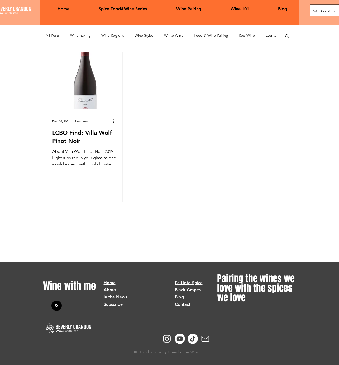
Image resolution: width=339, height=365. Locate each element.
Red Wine (247, 35)
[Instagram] (167, 339)
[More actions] (115, 121)
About (110, 289)
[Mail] (205, 339)
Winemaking (80, 35)
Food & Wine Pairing (211, 35)
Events (270, 35)
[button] (286, 36)
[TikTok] (193, 339)
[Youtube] (180, 339)
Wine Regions (112, 35)
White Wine (173, 35)
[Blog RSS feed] (56, 306)
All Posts (53, 35)
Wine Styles (144, 35)
